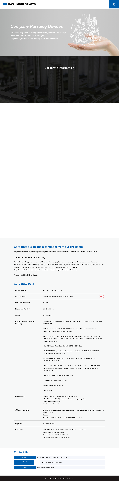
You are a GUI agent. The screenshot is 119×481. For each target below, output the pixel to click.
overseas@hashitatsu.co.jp (45, 468)
